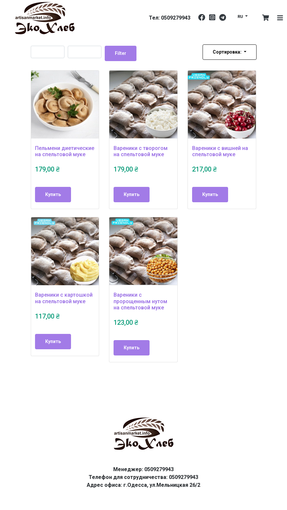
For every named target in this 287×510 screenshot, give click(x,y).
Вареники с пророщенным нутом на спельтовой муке (140, 301)
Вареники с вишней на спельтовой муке (220, 151)
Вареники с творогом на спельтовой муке (141, 151)
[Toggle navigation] (280, 18)
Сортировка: (227, 52)
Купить (53, 194)
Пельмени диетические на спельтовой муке (64, 151)
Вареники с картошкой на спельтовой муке (64, 298)
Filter (120, 53)
